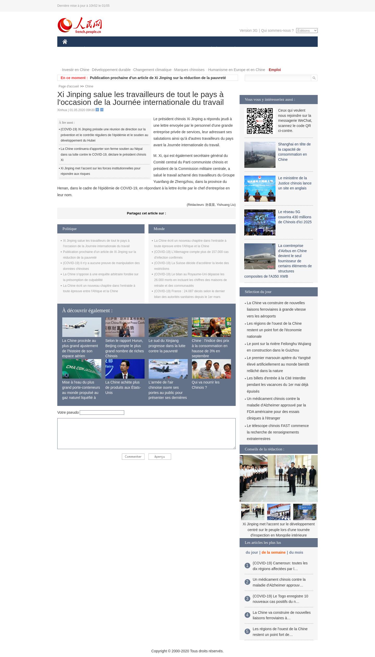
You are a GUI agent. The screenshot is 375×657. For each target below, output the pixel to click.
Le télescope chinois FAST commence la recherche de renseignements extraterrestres (278, 432)
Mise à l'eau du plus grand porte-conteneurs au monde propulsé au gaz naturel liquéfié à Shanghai (81, 392)
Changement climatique (152, 70)
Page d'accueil (69, 86)
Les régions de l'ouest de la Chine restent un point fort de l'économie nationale (274, 330)
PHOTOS (73, 59)
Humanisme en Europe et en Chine (236, 70)
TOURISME (275, 49)
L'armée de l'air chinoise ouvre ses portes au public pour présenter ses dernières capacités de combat (168, 392)
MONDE (118, 49)
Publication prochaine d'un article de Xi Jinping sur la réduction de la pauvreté (158, 78)
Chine (89, 86)
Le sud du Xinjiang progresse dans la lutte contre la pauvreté (167, 346)
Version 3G (249, 30)
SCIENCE (162, 49)
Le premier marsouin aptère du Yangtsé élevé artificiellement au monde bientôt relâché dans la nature (279, 364)
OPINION (299, 49)
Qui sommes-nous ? (277, 30)
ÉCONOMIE (94, 49)
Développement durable (111, 70)
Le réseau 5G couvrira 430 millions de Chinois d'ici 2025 (295, 217)
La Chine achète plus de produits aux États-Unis (123, 387)
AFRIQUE (140, 49)
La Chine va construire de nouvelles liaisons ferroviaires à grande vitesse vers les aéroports (276, 309)
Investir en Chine (75, 70)
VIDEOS (94, 59)
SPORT (253, 49)
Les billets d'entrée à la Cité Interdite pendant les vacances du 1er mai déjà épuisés (277, 384)
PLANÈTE (232, 49)
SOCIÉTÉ (209, 49)
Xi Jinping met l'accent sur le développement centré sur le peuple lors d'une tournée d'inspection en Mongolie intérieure (279, 529)
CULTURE (186, 49)
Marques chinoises (189, 70)
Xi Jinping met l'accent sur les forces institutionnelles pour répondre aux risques (100, 171)
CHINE (71, 49)
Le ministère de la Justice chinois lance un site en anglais (294, 183)
